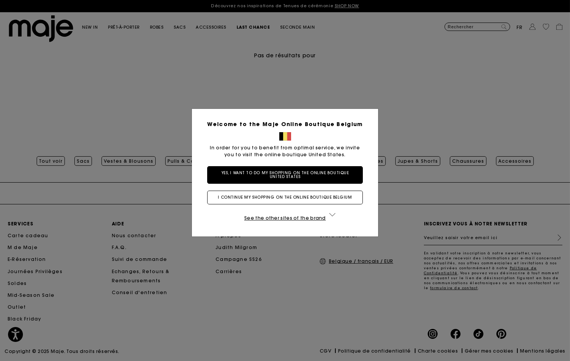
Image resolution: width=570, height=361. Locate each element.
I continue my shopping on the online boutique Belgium (285, 197)
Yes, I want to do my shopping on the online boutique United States (285, 174)
